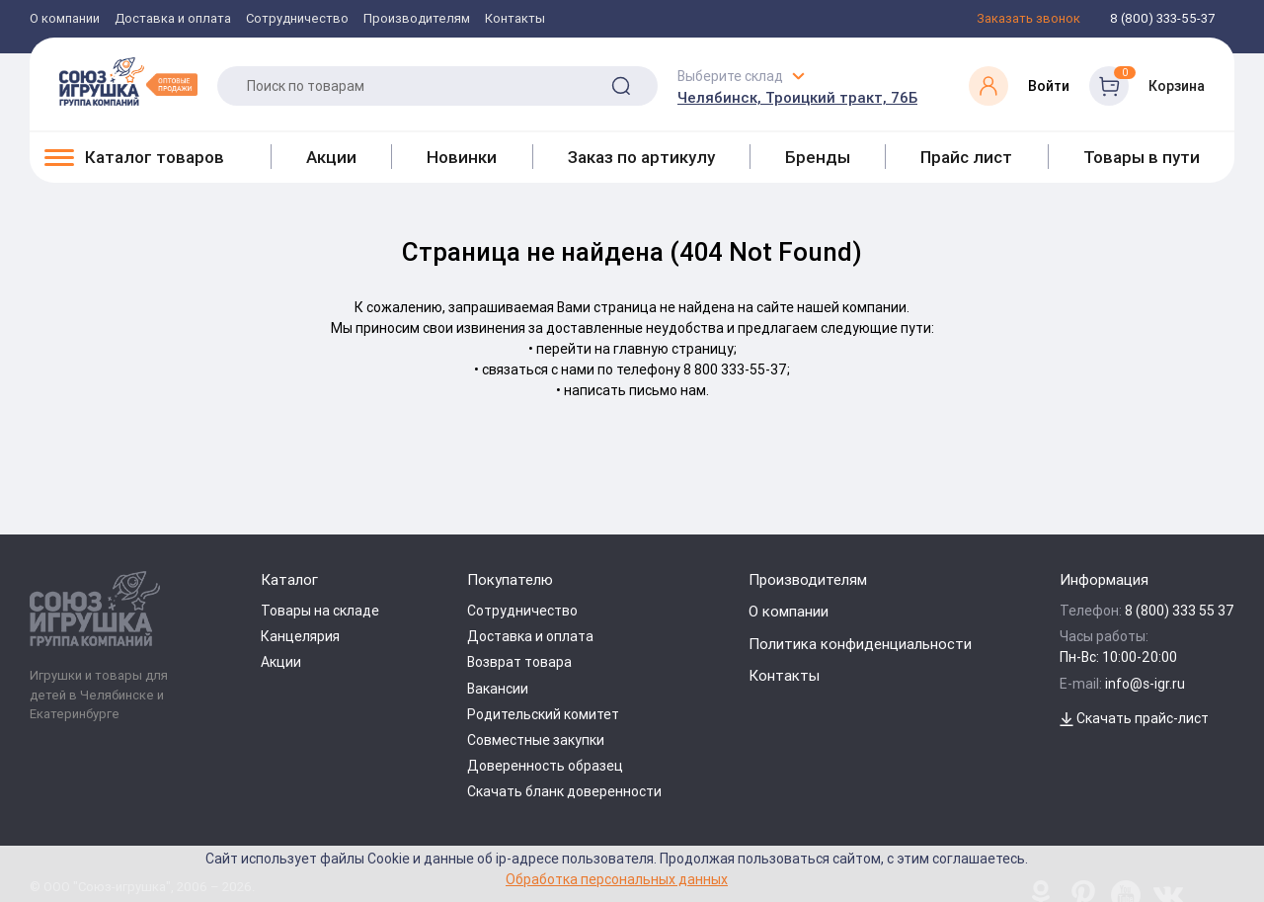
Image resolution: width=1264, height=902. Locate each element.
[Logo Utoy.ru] (128, 81)
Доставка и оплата (173, 19)
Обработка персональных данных (617, 878)
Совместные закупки (535, 740)
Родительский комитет (543, 714)
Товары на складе (320, 610)
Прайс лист (966, 157)
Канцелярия (300, 636)
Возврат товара (519, 662)
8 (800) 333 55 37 (1179, 610)
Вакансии (497, 689)
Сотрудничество (297, 19)
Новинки (462, 157)
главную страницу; (675, 349)
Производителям (416, 19)
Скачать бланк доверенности (564, 791)
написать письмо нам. (636, 390)
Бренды (817, 157)
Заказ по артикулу (641, 157)
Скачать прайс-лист (1134, 718)
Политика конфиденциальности (860, 643)
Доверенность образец (545, 766)
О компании (65, 19)
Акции (331, 157)
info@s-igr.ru (1145, 684)
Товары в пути (1141, 157)
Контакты (515, 19)
